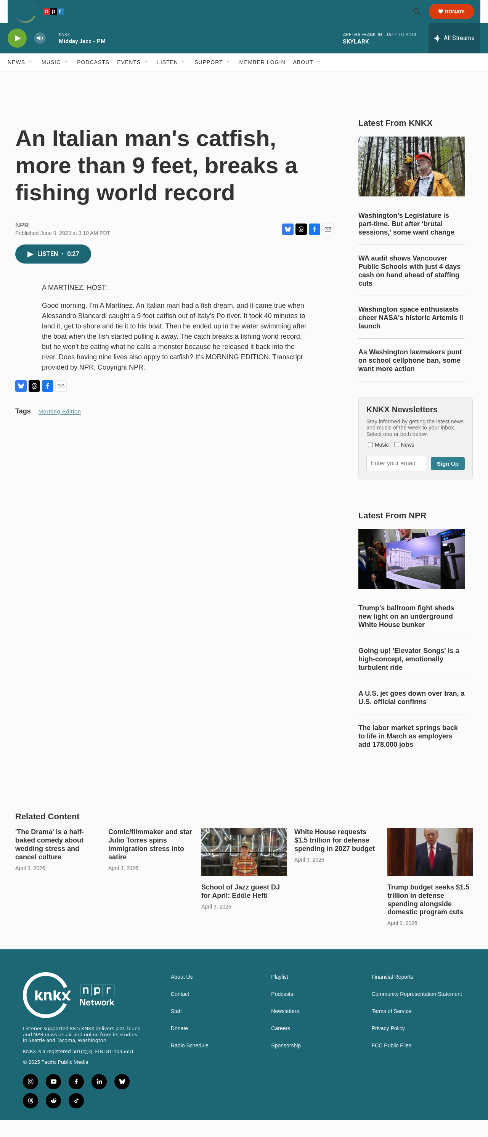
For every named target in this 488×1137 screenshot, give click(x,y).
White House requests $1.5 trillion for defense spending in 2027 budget (334, 857)
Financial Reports (392, 994)
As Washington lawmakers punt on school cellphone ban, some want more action (410, 377)
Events (129, 79)
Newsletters (285, 1028)
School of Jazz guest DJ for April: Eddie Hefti (240, 909)
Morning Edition (60, 429)
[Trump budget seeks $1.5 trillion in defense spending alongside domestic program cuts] (430, 869)
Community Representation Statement (417, 1011)
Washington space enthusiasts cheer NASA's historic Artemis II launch (410, 335)
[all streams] (454, 55)
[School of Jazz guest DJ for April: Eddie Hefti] (244, 869)
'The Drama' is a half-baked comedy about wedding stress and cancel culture (49, 861)
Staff (176, 1028)
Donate (459, 20)
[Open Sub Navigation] (31, 79)
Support (208, 79)
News (16, 79)
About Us (182, 994)
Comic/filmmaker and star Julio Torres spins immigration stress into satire (150, 861)
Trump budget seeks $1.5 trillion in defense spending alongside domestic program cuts (428, 917)
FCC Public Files (391, 1063)
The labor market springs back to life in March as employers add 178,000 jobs (408, 753)
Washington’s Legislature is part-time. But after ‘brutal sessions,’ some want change (406, 241)
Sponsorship (286, 1063)
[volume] (40, 55)
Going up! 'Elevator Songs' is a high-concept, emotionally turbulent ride (408, 676)
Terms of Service (391, 1028)
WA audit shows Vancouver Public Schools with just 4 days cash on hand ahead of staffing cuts (409, 288)
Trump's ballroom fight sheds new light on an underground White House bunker (406, 633)
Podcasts (93, 79)
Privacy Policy (388, 1046)
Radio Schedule (190, 1063)
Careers (280, 1046)
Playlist (279, 994)
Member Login (262, 79)
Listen (167, 79)
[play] (17, 55)
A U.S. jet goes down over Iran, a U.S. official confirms (411, 715)
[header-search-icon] (420, 20)
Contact (180, 1011)
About (303, 79)
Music (51, 79)
